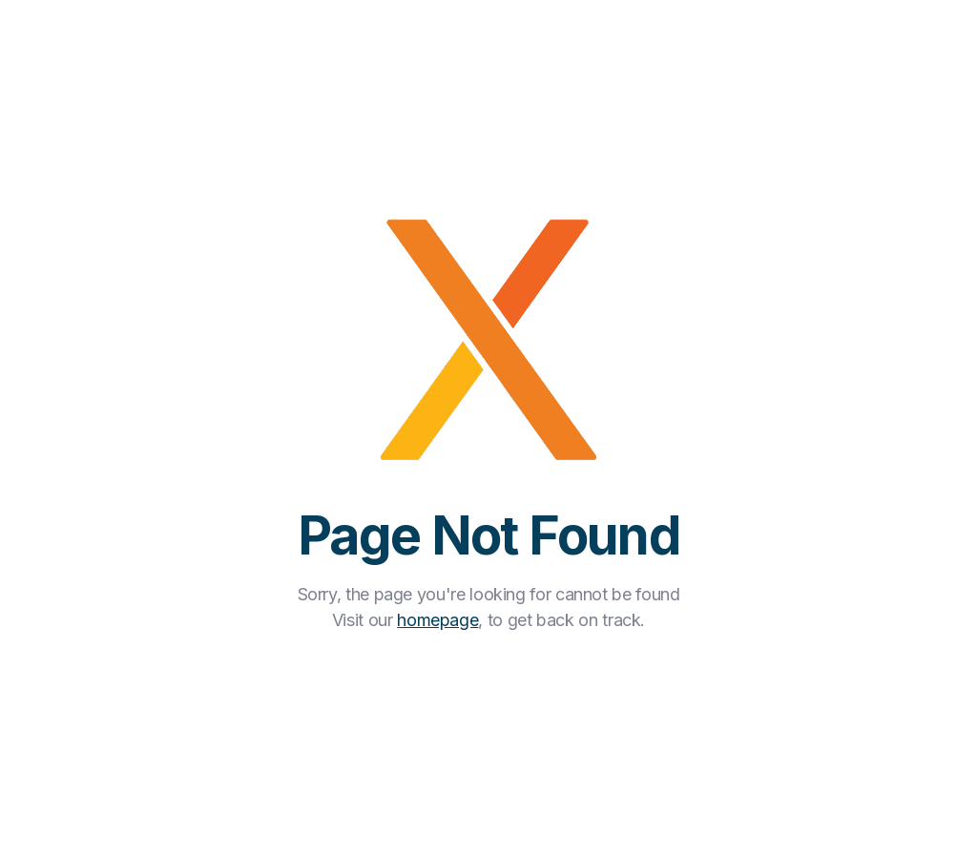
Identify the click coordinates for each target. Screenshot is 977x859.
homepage (437, 620)
